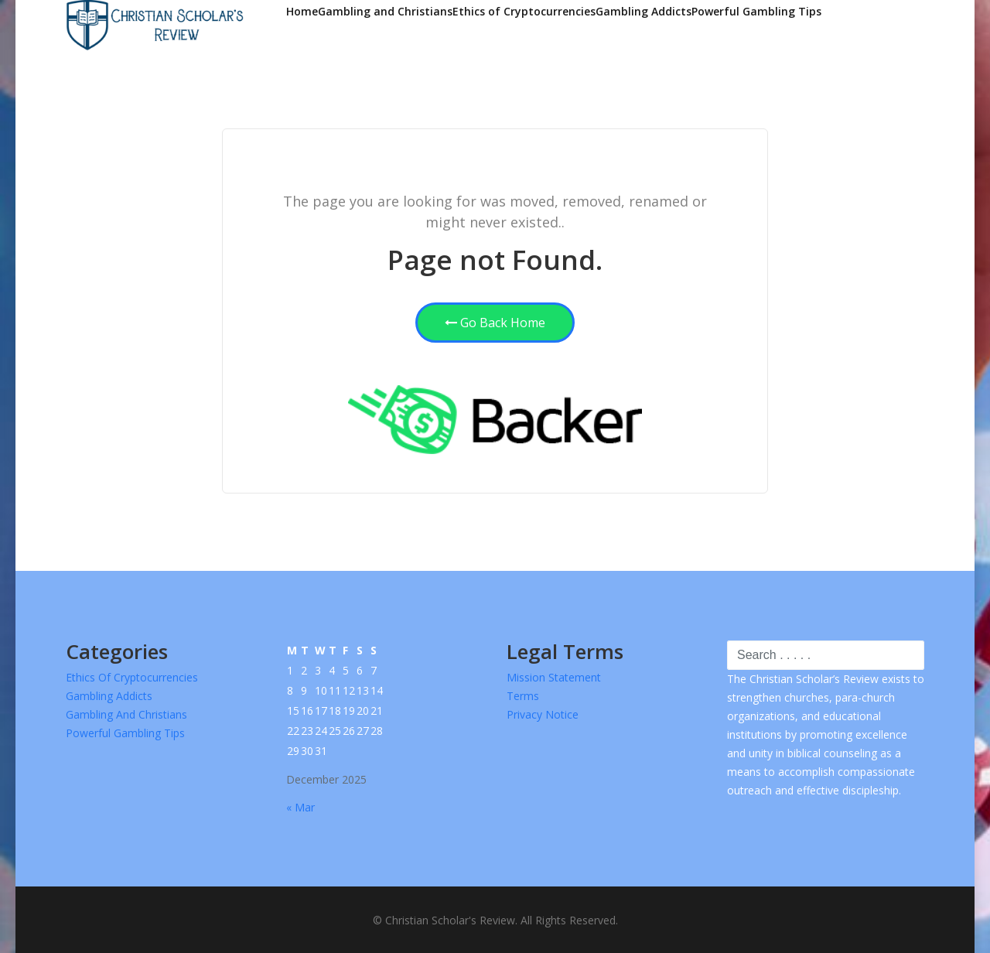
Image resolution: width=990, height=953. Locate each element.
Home (302, 11)
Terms (523, 695)
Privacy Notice (543, 714)
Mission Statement (554, 677)
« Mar (300, 807)
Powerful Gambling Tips (756, 11)
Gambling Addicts (643, 11)
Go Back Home (495, 322)
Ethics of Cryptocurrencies (524, 11)
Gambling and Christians (385, 11)
